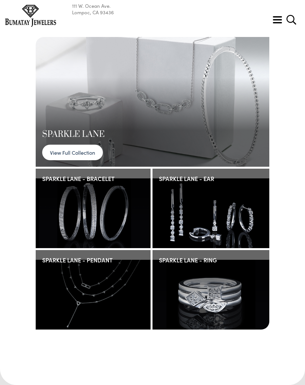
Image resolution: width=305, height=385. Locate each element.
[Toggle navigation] (277, 20)
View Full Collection (72, 152)
